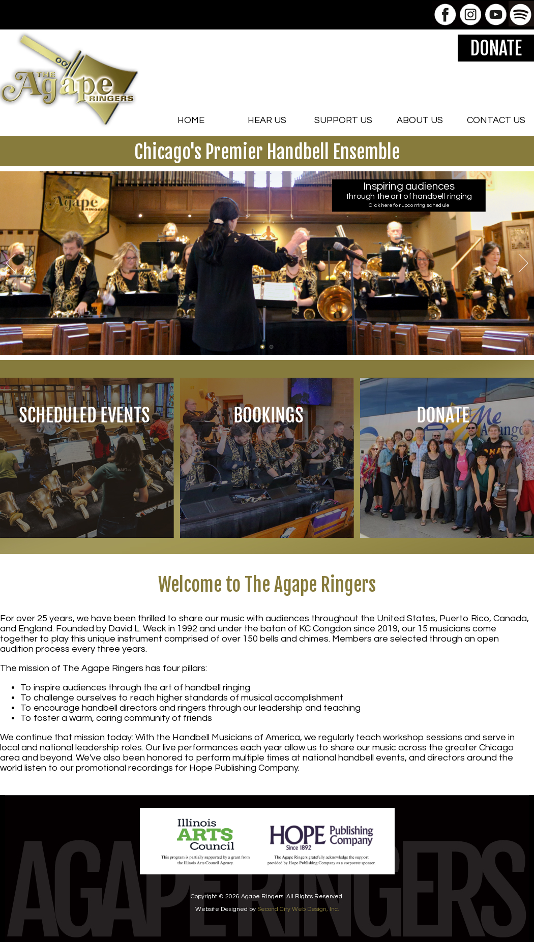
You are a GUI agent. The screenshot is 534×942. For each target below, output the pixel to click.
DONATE (496, 48)
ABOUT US (420, 120)
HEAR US (267, 120)
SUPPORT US (343, 120)
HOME (190, 120)
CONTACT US (496, 120)
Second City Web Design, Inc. (298, 909)
